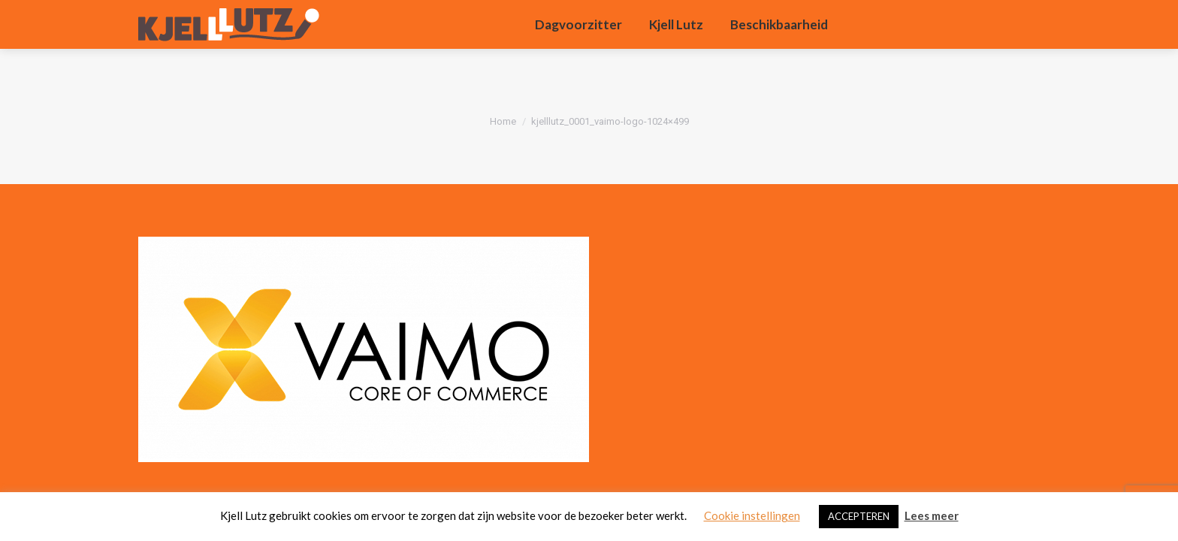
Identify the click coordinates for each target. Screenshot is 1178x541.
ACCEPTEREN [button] (859, 516)
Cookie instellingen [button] (752, 515)
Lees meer (932, 515)
